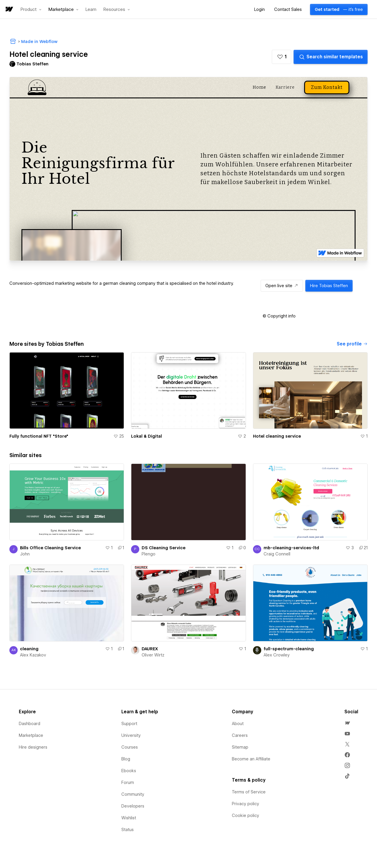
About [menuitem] (238, 723)
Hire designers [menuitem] (33, 747)
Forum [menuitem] (127, 782)
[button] (31, 9)
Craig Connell (277, 554)
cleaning (29, 648)
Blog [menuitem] (125, 759)
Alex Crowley (277, 655)
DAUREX (150, 648)
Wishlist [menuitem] (128, 817)
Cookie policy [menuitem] (245, 815)
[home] (9, 9)
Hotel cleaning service (277, 436)
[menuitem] (347, 723)
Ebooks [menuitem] (128, 770)
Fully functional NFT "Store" (38, 436)
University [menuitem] (131, 735)
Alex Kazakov (33, 655)
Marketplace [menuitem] (31, 735)
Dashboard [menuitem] (29, 723)
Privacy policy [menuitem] (245, 803)
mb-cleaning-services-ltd (291, 547)
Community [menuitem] (132, 794)
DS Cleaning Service (163, 547)
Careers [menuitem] (240, 735)
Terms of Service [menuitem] (249, 792)
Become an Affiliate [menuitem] (251, 759)
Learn (91, 9)
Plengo (148, 554)
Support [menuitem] (129, 723)
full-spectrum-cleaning (289, 648)
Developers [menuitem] (132, 806)
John (25, 554)
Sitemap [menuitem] (240, 747)
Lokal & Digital (146, 436)
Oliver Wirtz (153, 655)
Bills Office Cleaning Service (50, 547)
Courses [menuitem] (129, 747)
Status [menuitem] (127, 829)
